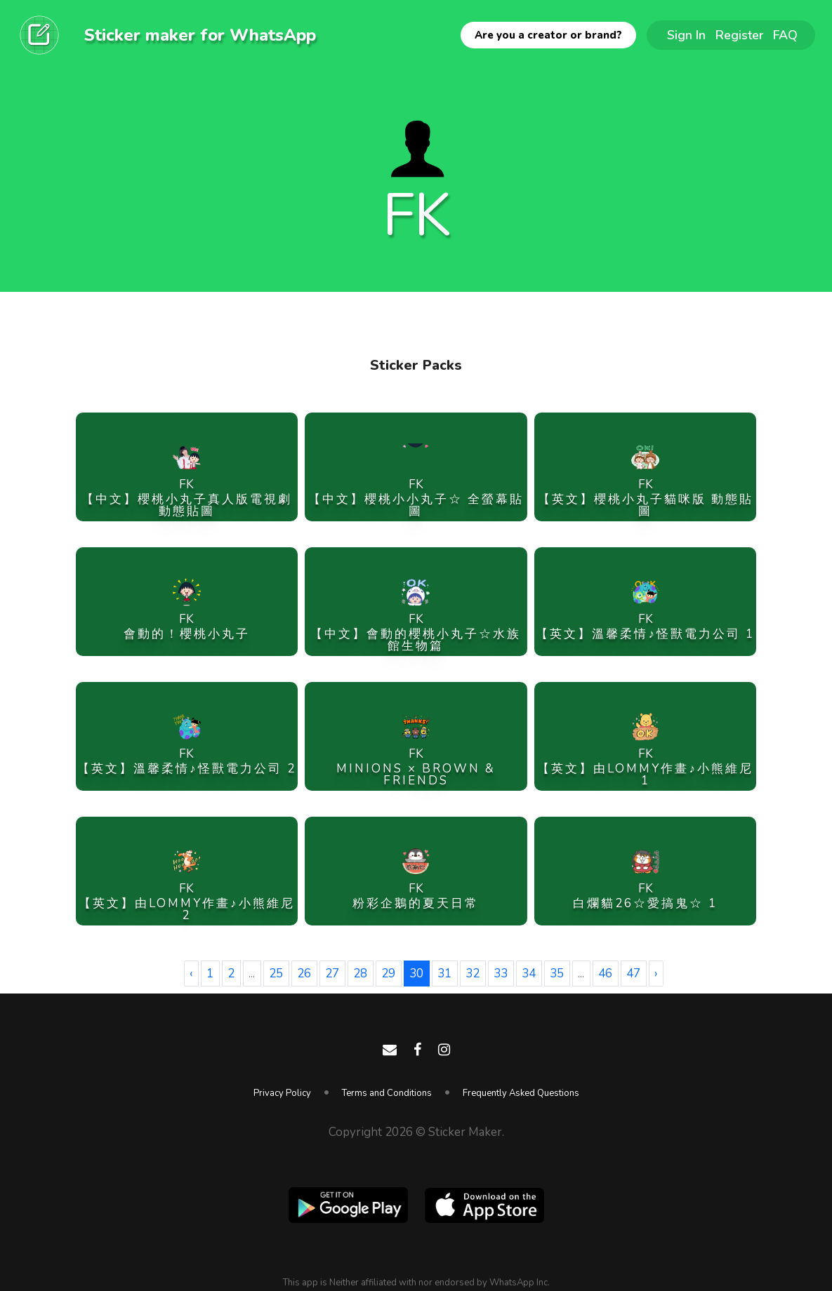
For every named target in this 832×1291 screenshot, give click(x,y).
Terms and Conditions (387, 1093)
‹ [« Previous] (191, 973)
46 (605, 973)
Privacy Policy (282, 1093)
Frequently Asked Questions (521, 1093)
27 (332, 973)
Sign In (686, 35)
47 (633, 973)
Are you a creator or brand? (548, 35)
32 (472, 973)
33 (501, 973)
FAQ (785, 35)
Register (739, 35)
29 (388, 973)
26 (304, 973)
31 (444, 973)
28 (360, 973)
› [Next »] (655, 973)
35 (557, 973)
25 (276, 973)
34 (529, 973)
